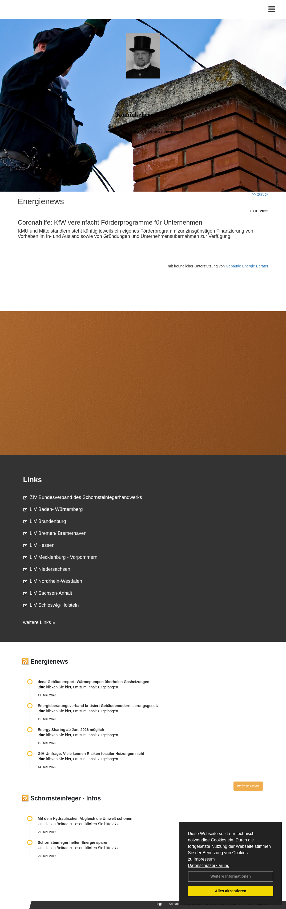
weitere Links (39, 622)
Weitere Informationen (230, 876)
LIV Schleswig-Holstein (51, 605)
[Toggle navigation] (271, 15)
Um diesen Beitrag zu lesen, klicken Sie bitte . (79, 824)
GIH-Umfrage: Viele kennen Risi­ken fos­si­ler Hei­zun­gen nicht (91, 753)
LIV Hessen (39, 545)
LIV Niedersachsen (46, 569)
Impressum (204, 859)
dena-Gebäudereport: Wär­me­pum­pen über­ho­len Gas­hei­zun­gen (94, 682)
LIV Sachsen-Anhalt (47, 593)
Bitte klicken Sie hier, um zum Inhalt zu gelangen (78, 687)
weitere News (248, 786)
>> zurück (260, 194)
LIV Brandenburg (44, 521)
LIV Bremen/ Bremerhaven (55, 533)
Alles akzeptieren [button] (230, 891)
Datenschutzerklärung (208, 865)
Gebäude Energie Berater (247, 266)
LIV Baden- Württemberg (53, 509)
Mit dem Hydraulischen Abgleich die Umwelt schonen (85, 818)
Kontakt (174, 904)
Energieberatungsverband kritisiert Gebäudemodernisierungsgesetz (98, 706)
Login (159, 904)
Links (32, 480)
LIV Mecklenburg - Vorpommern (60, 557)
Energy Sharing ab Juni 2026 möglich (71, 730)
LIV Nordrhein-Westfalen (52, 581)
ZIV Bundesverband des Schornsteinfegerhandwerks (82, 497)
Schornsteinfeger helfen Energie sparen (73, 842)
